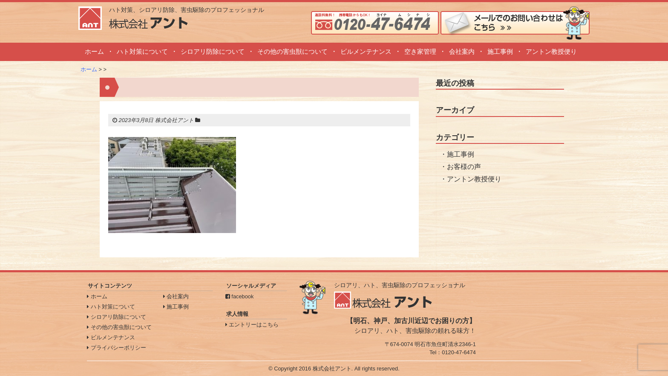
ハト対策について (142, 51)
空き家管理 (420, 51)
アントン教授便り (551, 51)
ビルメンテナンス (366, 51)
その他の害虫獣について (292, 51)
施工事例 (500, 51)
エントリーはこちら (252, 324)
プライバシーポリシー (116, 347)
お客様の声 (464, 166)
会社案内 (462, 51)
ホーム (94, 51)
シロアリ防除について (213, 51)
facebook (239, 296)
